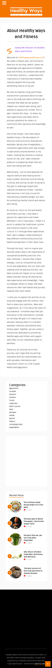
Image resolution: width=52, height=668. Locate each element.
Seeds (11, 415)
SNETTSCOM (40, 664)
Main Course (14, 406)
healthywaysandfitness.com (31, 57)
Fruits (11, 400)
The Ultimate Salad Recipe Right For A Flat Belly (33, 504)
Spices (12, 418)
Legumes (13, 403)
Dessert (12, 394)
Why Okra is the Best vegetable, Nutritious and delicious (33, 554)
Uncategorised (15, 424)
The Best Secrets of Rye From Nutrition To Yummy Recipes (33, 570)
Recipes (12, 412)
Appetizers (14, 388)
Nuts (11, 409)
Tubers (12, 421)
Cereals (12, 391)
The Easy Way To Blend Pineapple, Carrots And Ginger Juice (34, 521)
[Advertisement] (26, 461)
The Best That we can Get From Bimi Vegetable (33, 537)
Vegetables (14, 427)
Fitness (12, 397)
